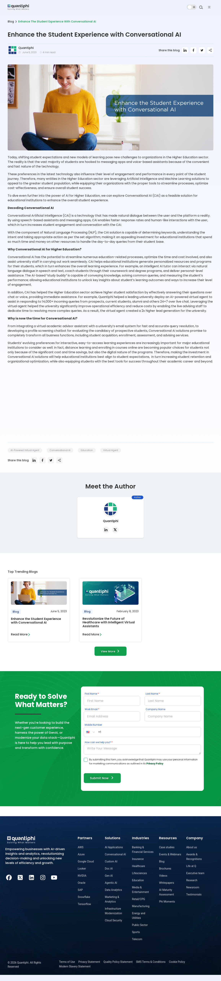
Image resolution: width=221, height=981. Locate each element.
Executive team (195, 879)
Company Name (155, 715)
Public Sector (140, 931)
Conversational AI (115, 860)
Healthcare (138, 872)
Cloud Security (113, 926)
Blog (11, 21)
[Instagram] (42, 883)
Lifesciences (139, 879)
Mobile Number (93, 730)
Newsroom (192, 893)
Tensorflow (84, 910)
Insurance (138, 865)
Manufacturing (140, 912)
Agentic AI (111, 888)
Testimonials (193, 900)
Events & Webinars (170, 860)
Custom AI (111, 867)
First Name (91, 699)
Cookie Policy (177, 967)
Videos (163, 881)
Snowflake (84, 903)
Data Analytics (113, 896)
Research (191, 886)
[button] (90, 738)
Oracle (81, 888)
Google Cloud (86, 867)
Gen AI (109, 881)
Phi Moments (167, 907)
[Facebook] (8, 883)
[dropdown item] (18, 7)
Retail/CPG (138, 905)
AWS (80, 853)
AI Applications (114, 853)
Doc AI (109, 874)
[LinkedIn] (31, 883)
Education (138, 886)
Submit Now (103, 783)
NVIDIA (82, 881)
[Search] (201, 7)
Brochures (165, 874)
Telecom (137, 945)
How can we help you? (98, 748)
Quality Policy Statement (118, 967)
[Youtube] (54, 883)
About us (191, 853)
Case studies (166, 853)
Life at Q (191, 872)
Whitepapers (166, 888)
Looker (82, 874)
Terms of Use (67, 967)
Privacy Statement (89, 967)
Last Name (152, 699)
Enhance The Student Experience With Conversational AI (57, 21)
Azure (81, 860)
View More (110, 656)
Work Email (91, 715)
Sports (136, 938)
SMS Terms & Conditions (151, 967)
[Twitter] (20, 883)
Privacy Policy (154, 769)
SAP (80, 896)
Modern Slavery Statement (75, 972)
